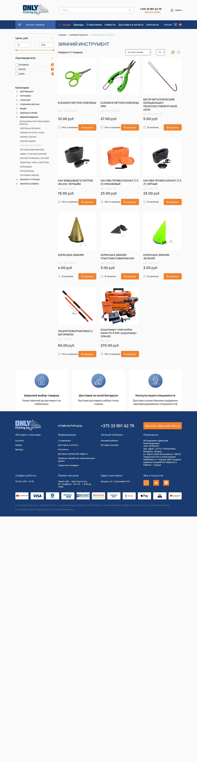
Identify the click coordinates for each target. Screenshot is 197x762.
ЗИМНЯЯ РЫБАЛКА (29, 117)
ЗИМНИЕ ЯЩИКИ (28, 141)
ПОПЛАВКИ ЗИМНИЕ (29, 175)
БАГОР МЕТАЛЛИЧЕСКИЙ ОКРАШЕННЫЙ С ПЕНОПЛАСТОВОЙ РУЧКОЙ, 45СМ (160, 104)
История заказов (110, 445)
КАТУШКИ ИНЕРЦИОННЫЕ (32, 149)
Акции (18, 445)
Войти (178, 10)
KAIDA (22, 73)
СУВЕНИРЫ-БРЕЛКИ (29, 104)
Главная (62, 35)
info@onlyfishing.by (70, 425)
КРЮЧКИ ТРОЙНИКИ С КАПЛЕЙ (34, 158)
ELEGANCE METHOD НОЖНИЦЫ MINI (120, 104)
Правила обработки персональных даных (76, 459)
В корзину (87, 127)
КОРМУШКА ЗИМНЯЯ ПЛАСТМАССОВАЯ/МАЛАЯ (117, 256)
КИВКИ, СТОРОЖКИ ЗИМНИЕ (33, 154)
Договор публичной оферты (73, 453)
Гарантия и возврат (68, 465)
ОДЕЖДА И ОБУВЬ (28, 112)
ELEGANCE (24, 64)
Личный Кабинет (109, 440)
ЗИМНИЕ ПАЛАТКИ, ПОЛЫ (32, 132)
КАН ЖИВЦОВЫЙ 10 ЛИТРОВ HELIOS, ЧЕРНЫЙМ (75, 182)
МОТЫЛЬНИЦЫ (27, 171)
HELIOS (22, 69)
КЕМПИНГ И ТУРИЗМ (30, 179)
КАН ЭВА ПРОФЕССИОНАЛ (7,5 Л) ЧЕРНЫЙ (162, 182)
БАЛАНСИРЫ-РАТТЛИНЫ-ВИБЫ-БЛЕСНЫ (35, 122)
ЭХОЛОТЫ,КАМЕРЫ (29, 183)
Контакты (63, 449)
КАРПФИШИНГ (27, 91)
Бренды (19, 449)
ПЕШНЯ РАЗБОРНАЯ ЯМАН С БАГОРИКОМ (75, 332)
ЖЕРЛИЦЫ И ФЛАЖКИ (30, 128)
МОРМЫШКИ (26, 166)
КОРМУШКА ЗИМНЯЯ (71, 255)
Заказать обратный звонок (162, 425)
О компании (64, 440)
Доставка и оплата (68, 445)
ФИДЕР (23, 108)
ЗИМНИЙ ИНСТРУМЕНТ (31, 145)
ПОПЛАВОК (25, 95)
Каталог (19, 440)
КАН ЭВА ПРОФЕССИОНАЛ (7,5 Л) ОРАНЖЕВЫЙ (119, 182)
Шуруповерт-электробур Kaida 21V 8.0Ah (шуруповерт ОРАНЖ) (119, 333)
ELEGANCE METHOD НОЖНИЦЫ (77, 102)
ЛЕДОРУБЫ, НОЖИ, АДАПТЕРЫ (34, 162)
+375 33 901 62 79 (150, 9)
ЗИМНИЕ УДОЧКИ (28, 136)
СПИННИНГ (25, 100)
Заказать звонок (152, 12)
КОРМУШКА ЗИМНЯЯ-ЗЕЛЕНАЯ (156, 256)
